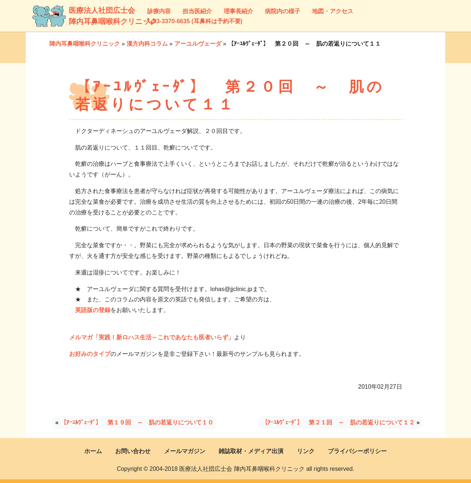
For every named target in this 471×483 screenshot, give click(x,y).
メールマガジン (184, 451)
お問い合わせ (132, 451)
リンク (306, 451)
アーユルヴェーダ (198, 44)
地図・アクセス (332, 11)
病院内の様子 (282, 11)
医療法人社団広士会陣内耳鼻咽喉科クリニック (78, 16)
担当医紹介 (197, 11)
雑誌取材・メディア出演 (251, 451)
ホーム (93, 451)
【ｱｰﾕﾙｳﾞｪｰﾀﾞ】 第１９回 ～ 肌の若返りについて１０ (136, 422)
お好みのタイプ (89, 354)
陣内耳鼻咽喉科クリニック (84, 44)
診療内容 (159, 11)
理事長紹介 (238, 11)
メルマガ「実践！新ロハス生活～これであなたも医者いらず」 (151, 337)
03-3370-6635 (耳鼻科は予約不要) (194, 21)
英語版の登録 (92, 310)
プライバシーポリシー (357, 451)
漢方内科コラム (147, 44)
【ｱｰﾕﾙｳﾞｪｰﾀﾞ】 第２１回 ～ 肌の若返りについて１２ (338, 422)
